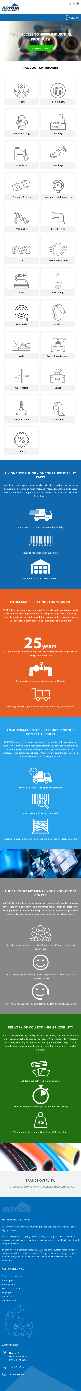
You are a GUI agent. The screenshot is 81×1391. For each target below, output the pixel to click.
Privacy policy (8, 1284)
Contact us (7, 1296)
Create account (9, 1300)
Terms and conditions (12, 1276)
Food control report (11, 1288)
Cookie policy (8, 1280)
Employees (7, 1292)
